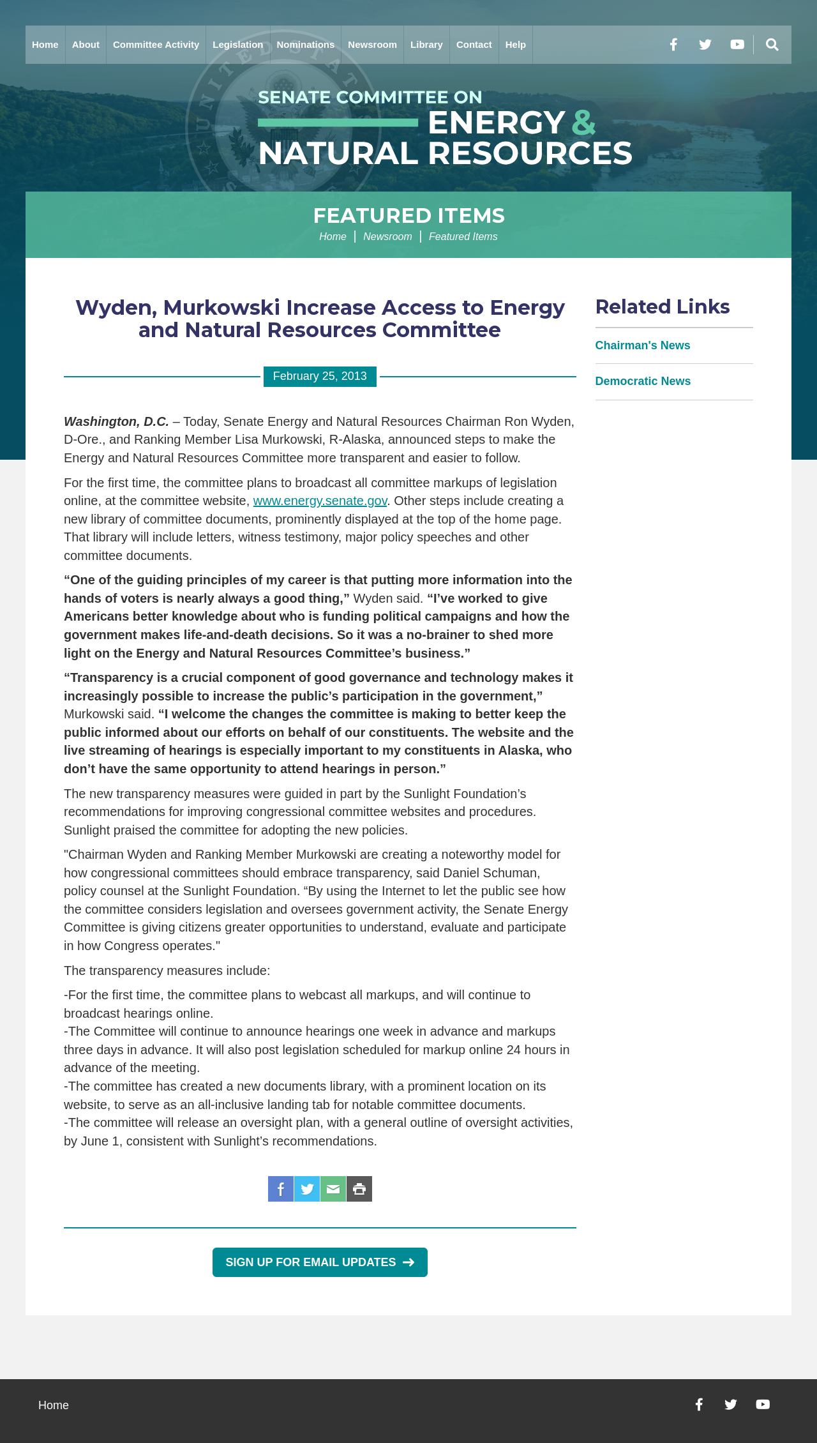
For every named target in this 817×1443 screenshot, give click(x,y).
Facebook (281, 1189)
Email (333, 1189)
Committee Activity (156, 44)
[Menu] (772, 45)
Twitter (307, 1189)
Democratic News (643, 381)
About (86, 44)
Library (426, 44)
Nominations (306, 44)
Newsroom (372, 44)
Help (516, 44)
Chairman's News (643, 345)
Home (45, 44)
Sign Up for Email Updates (320, 1262)
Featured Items (409, 215)
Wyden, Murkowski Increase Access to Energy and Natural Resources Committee (320, 318)
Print (359, 1189)
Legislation (238, 44)
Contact (474, 44)
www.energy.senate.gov (320, 501)
